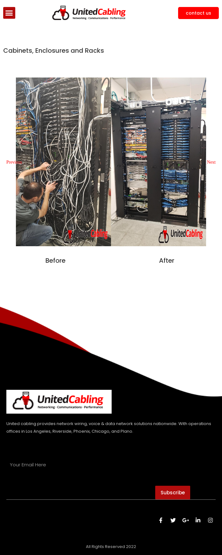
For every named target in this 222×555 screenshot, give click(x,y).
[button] (9, 13)
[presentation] (54, 487)
